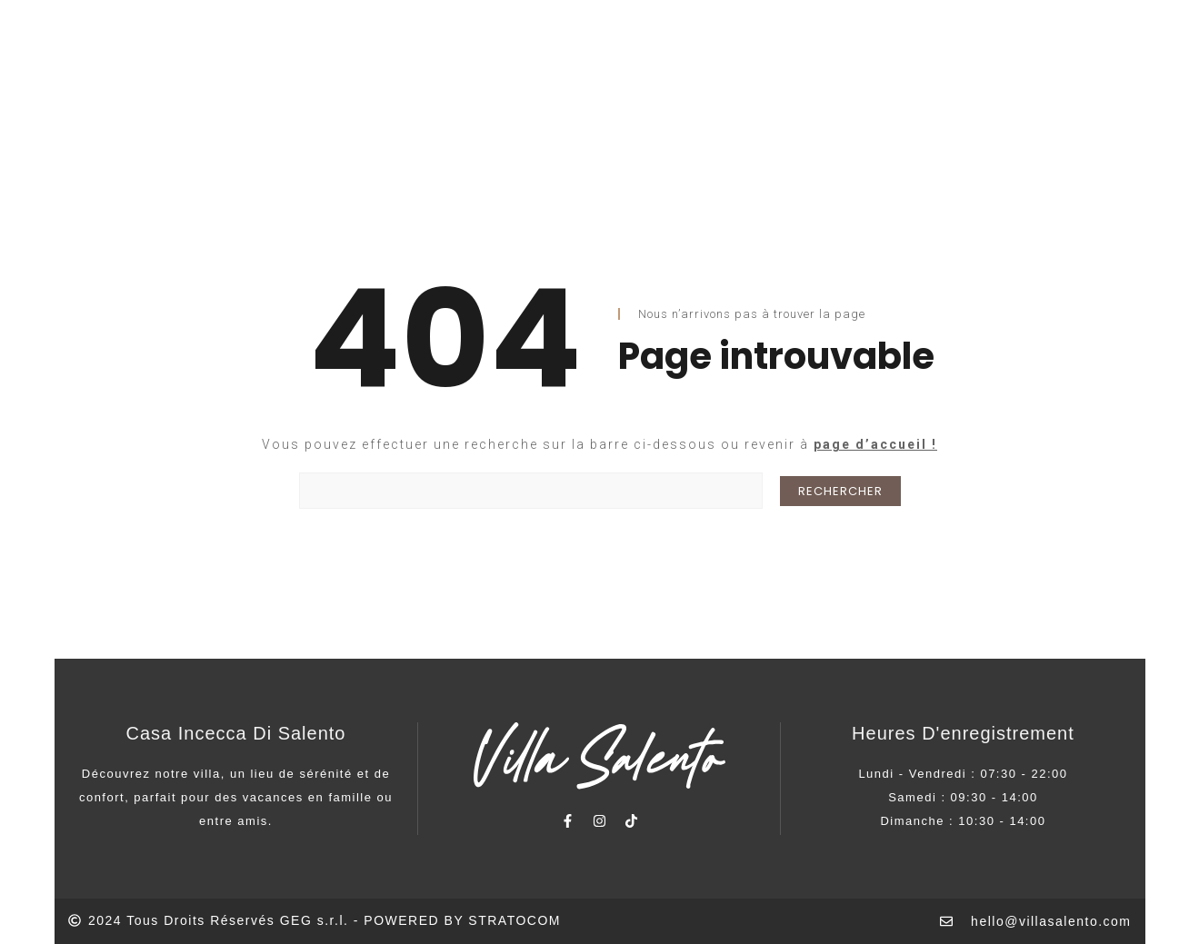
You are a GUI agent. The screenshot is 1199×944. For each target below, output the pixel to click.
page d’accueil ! (875, 444)
